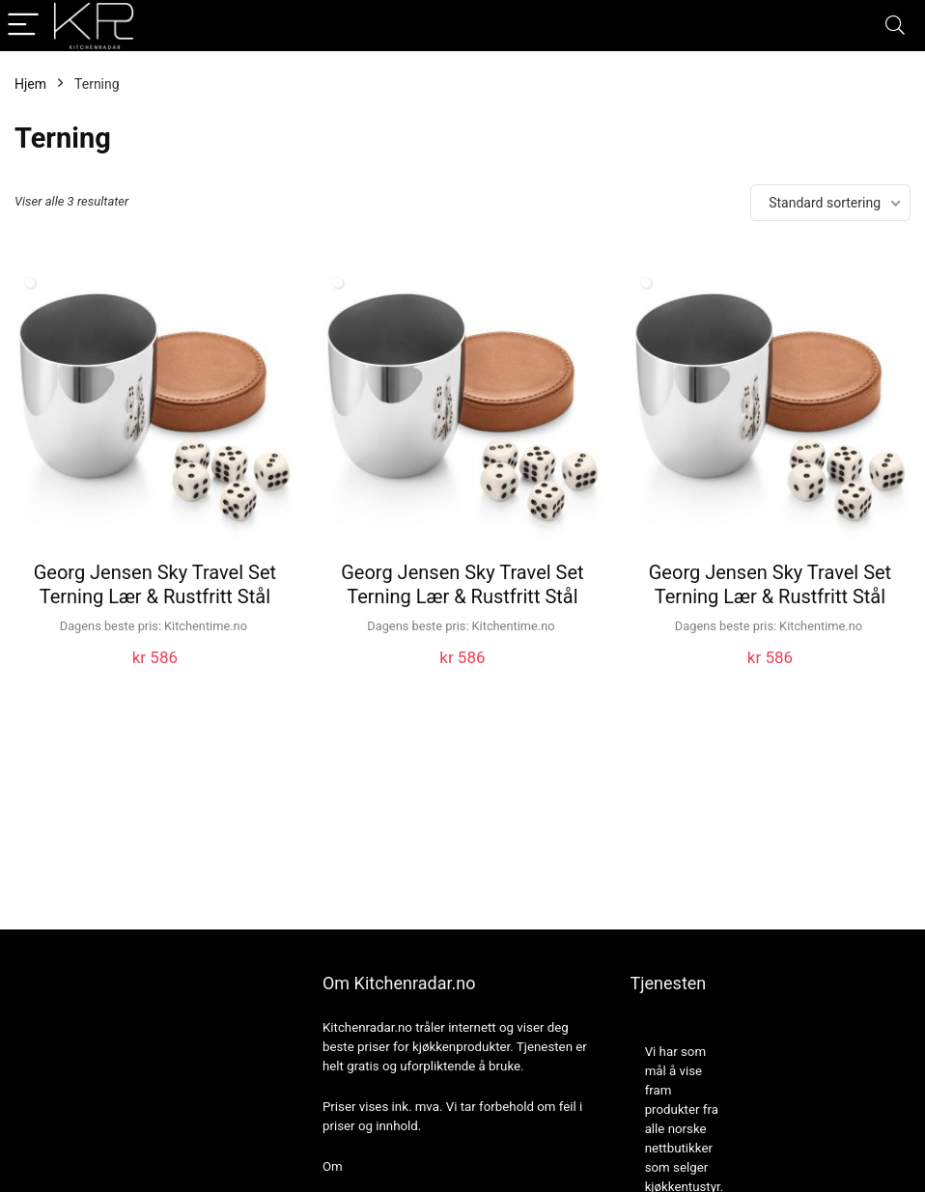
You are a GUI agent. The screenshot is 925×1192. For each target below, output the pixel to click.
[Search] (895, 25)
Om (332, 1166)
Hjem (30, 84)
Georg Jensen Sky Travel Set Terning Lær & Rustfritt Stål (155, 584)
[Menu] (23, 25)
